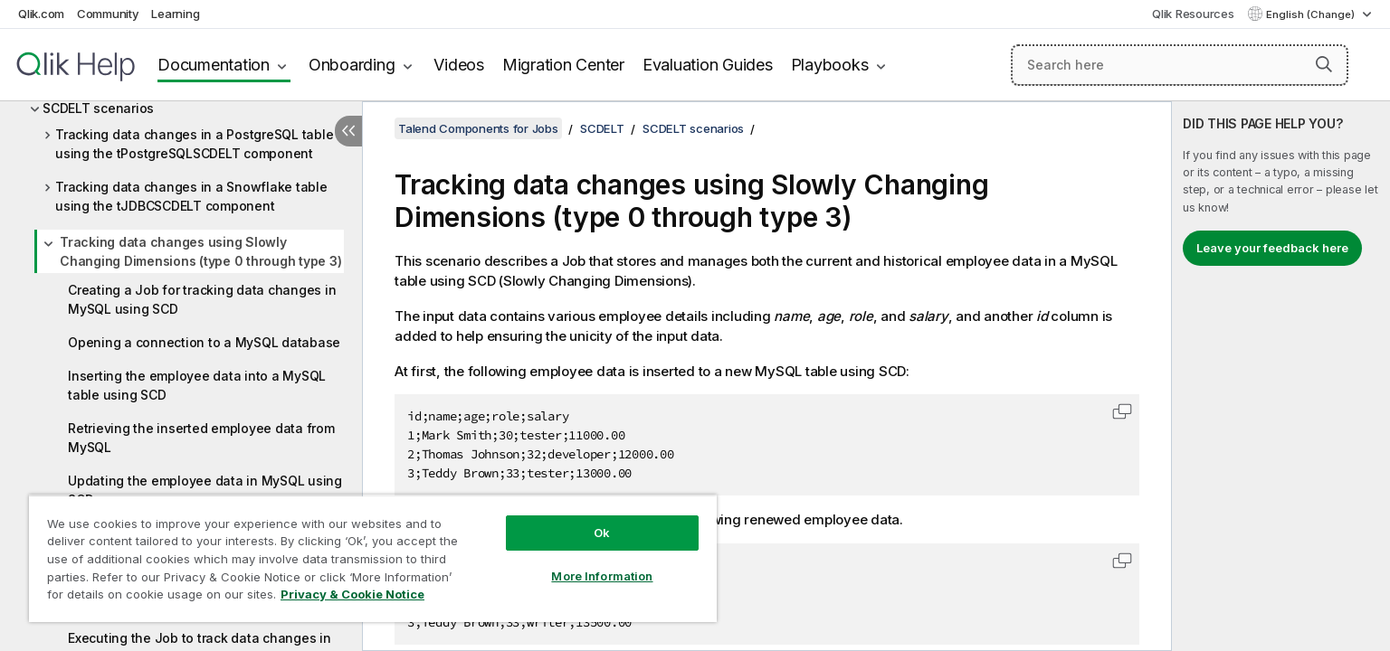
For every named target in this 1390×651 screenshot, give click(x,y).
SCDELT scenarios (98, 108)
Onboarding (352, 64)
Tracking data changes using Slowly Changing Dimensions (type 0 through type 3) (200, 251)
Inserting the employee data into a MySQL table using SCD (197, 385)
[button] (1324, 64)
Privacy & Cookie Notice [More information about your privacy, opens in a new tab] (352, 594)
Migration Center (563, 64)
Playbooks (830, 64)
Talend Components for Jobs (478, 128)
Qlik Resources (1193, 13)
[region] (373, 558)
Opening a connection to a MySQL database (204, 342)
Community (108, 13)
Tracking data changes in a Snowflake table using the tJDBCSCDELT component (191, 196)
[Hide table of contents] (348, 131)
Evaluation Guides (708, 64)
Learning (175, 13)
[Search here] (1180, 65)
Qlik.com (41, 13)
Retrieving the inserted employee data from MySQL (201, 437)
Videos (458, 64)
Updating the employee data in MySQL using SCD (205, 490)
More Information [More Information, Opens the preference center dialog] (601, 576)
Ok (602, 532)
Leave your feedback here (1272, 248)
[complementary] (1281, 376)
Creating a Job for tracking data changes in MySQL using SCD (202, 299)
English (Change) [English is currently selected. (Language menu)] (1311, 14)
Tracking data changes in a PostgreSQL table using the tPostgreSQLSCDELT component (194, 144)
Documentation (213, 64)
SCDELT (602, 128)
